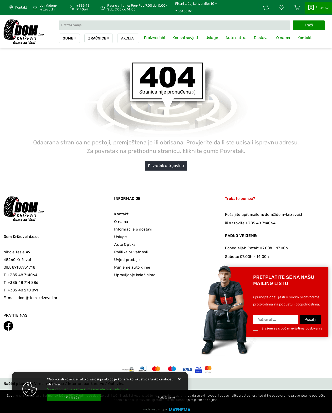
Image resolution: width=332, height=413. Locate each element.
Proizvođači (154, 37)
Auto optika (236, 37)
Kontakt (21, 8)
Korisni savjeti (185, 37)
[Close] (74, 397)
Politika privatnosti (131, 252)
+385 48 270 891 (23, 290)
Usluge (211, 37)
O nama (283, 37)
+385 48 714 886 (23, 282)
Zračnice (97, 38)
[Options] (166, 397)
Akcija (127, 38)
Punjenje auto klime (132, 267)
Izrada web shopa (154, 409)
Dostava (261, 37)
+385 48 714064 (83, 7)
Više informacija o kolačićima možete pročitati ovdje (87, 389)
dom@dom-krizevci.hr (48, 7)
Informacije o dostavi (133, 229)
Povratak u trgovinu (166, 165)
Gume (68, 38)
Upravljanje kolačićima (134, 275)
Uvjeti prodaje (127, 259)
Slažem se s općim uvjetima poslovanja (291, 328)
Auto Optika (125, 244)
